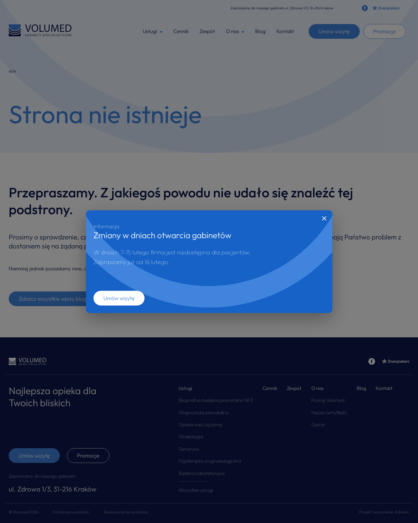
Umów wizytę (119, 298)
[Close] (324, 218)
